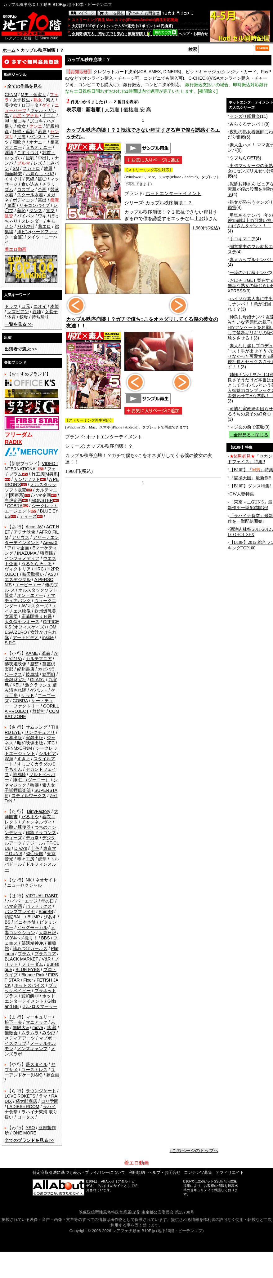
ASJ (52, 574)
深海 (9, 758)
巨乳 (30, 157)
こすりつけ (28, 152)
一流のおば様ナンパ (249, 272)
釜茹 (34, 663)
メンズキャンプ (32, 1048)
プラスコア (45, 953)
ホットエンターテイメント (30, 998)
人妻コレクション (30, 930)
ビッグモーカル (32, 927)
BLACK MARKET (21, 958)
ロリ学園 (49, 1101)
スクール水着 (30, 194)
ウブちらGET (243, 157)
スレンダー (32, 221)
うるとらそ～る (36, 563)
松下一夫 (13, 1022)
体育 (11, 316)
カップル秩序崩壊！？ (168, 202)
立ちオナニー (39, 147)
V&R (46, 958)
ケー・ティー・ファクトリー (29, 703)
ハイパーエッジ (22, 901)
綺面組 (48, 674)
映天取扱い (33, 574)
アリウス (20, 537)
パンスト (38, 136)
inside (48, 637)
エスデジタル (18, 579)
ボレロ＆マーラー (40, 1006)
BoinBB (46, 911)
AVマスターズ (35, 605)
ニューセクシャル (24, 885)
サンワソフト (27, 479)
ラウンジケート (41, 1090)
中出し (44, 157)
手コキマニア (243, 238)
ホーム (9, 50)
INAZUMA (26, 553)
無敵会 (11, 1032)
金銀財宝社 (15, 679)
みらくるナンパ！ (247, 124)
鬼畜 (11, 205)
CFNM (11, 94)
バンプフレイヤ (20, 911)
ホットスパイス (29, 985)
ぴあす (49, 916)
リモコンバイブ (34, 205)
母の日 (47, 901)
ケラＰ (27, 695)
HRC (39, 568)
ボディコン (23, 199)
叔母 (23, 316)
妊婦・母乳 (23, 131)
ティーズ (28, 516)
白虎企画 (13, 500)
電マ (50, 210)
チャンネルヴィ (36, 821)
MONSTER (42, 500)
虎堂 (42, 858)
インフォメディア (22, 558)
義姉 (36, 311)
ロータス (25, 1117)
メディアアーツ (20, 1038)
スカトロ (31, 168)
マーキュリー (39, 1016)
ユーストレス (34, 1069)
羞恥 (21, 210)
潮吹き (19, 142)
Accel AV (34, 526)
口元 (25, 306)
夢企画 (52, 1074)
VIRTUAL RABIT (42, 895)
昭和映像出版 (30, 742)
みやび (48, 1032)
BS (8, 922)
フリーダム (32, 964)
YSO (30, 1127)
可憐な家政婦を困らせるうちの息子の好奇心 (250, 411)
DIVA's (20, 848)
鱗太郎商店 (26, 1101)
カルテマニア (39, 658)
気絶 (30, 178)
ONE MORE (24, 1132)
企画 (42, 189)
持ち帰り (40, 316)
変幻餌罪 (30, 995)
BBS (45, 937)
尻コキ (36, 120)
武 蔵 (51, 1027)
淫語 (9, 152)
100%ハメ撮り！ (21, 937)
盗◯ (42, 178)
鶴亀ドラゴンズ (41, 832)
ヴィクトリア (18, 568)
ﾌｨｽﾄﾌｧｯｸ (25, 226)
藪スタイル (36, 1064)
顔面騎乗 (13, 173)
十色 (35, 848)
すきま (23, 758)
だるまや (30, 816)
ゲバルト (38, 690)
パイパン (25, 215)
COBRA (15, 505)
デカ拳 (32, 837)
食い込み (30, 184)
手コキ (48, 115)
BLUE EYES (28, 969)
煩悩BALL (14, 916)
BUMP (33, 916)
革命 (46, 653)
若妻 (42, 131)
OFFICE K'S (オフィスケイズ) (32, 624)
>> (19, 324)
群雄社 (38, 711)
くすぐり (13, 178)
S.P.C (10, 642)
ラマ (43, 1096)
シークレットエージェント (31, 751)
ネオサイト (46, 879)
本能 (54, 306)
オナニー (38, 142)
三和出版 (13, 737)
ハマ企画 (42, 495)
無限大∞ (21, 1027)
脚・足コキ (15, 120)
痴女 (21, 126)
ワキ (42, 215)
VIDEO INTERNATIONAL (31, 466)
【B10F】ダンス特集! (250, 486)
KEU (17, 684)
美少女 (11, 105)
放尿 (48, 168)
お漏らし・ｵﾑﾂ (40, 173)
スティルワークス (28, 795)
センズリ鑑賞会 (245, 116)
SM (16, 168)
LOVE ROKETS (20, 1096)
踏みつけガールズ (30, 948)
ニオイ (40, 306)
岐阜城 (32, 674)
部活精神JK (32, 943)
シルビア (47, 753)
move (37, 1027)
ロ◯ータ (30, 105)
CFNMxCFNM (18, 748)
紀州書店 (25, 669)
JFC (51, 742)
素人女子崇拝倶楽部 (30, 788)
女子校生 (21, 99)
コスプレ (25, 189)
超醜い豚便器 (18, 827)
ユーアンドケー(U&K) (30, 1072)
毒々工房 (25, 858)
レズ (38, 163)
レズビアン (18, 311)
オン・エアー (30, 595)
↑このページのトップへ (194, 1150)
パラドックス (39, 906)
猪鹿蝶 (46, 553)
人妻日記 (47, 932)
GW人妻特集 (242, 494)
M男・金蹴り (33, 94)
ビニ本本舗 (25, 922)
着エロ (44, 226)
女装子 (51, 311)
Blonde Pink (33, 974)
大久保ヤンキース (22, 621)
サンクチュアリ (40, 732)
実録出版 (34, 737)
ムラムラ (30, 1032)
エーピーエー (28, 584)
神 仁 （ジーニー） (31, 779)
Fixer (28, 980)
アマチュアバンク (30, 598)
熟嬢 (34, 785)
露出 (42, 199)
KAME (32, 653)
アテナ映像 (24, 532)
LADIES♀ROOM (23, 1106)
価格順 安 (134, 109)
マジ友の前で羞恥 (247, 426)
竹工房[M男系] (45, 474)
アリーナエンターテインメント (32, 540)
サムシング (36, 727)
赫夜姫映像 (15, 663)
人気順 (112, 109)
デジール (34, 843)
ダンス (35, 210)
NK (29, 879)
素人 (50, 99)
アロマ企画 (18, 547)
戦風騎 (19, 774)
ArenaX (50, 542)
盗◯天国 (34, 853)
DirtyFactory (38, 811)
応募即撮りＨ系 (36, 616)
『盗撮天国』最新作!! (250, 478)
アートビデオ (26, 637)
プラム (24, 953)
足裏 (21, 136)
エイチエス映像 (30, 608)
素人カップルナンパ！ (251, 259)
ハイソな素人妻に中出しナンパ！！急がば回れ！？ (250, 304)
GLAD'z (37, 679)
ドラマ (11, 306)
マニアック (36, 1022)
